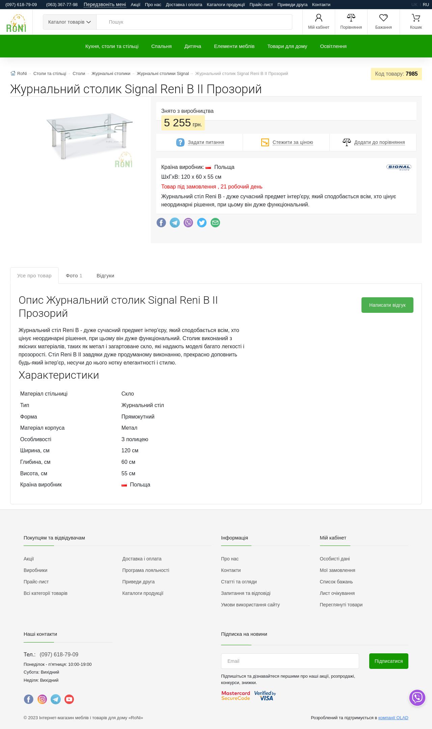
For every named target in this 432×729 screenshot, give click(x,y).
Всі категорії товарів (46, 593)
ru (426, 4)
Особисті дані (335, 558)
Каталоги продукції (226, 4)
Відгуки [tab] (105, 275)
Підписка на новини (244, 634)
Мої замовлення (337, 570)
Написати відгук (387, 305)
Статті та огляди (239, 581)
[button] (89, 137)
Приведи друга (292, 4)
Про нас (153, 4)
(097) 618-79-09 (58, 654)
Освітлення (333, 46)
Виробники (35, 570)
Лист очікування (337, 593)
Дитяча (193, 46)
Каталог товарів (66, 22)
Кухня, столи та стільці (111, 46)
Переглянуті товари (341, 604)
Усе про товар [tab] (34, 275)
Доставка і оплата (184, 4)
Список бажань (336, 581)
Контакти (321, 4)
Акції (135, 4)
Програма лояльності (146, 570)
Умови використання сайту (250, 604)
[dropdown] (417, 698)
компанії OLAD (393, 717)
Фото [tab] (74, 275)
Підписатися (389, 661)
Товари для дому (287, 46)
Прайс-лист (261, 4)
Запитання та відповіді (245, 593)
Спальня (161, 46)
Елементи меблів (234, 46)
